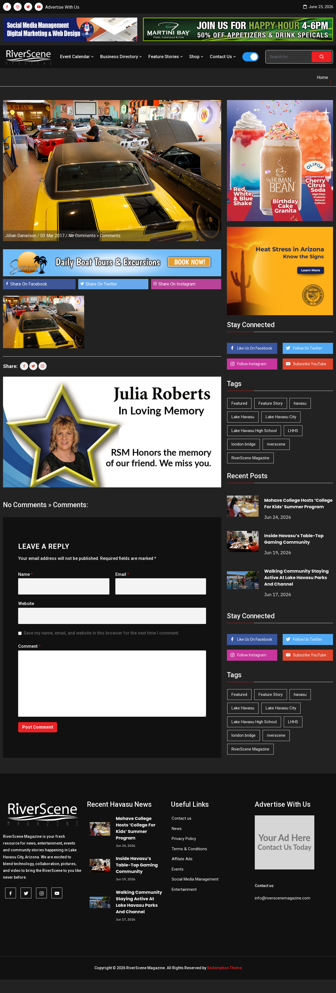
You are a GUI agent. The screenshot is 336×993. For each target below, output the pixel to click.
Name (25, 574)
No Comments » (83, 235)
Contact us (181, 818)
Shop (196, 56)
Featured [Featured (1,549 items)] (239, 403)
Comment (29, 646)
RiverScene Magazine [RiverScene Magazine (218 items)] (250, 458)
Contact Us (223, 56)
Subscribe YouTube (309, 364)
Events (178, 869)
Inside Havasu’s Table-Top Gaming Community (294, 539)
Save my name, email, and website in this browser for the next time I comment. (101, 633)
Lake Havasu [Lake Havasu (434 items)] (242, 416)
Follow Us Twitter (307, 348)
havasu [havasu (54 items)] (300, 403)
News (177, 828)
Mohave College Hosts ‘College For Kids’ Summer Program (298, 503)
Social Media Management (195, 879)
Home (322, 77)
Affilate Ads (182, 858)
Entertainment (184, 889)
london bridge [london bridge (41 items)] (243, 444)
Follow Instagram (251, 364)
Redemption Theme (224, 968)
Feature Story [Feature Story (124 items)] (271, 403)
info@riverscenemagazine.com (282, 898)
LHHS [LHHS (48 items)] (293, 430)
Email (122, 574)
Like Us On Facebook (254, 348)
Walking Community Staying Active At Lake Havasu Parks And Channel (296, 577)
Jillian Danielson (20, 235)
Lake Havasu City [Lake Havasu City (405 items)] (281, 416)
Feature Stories (166, 56)
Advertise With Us (62, 7)
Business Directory (121, 56)
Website (26, 603)
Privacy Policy (184, 838)
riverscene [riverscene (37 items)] (276, 444)
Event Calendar (77, 56)
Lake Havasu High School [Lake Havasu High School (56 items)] (254, 430)
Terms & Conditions (189, 848)
